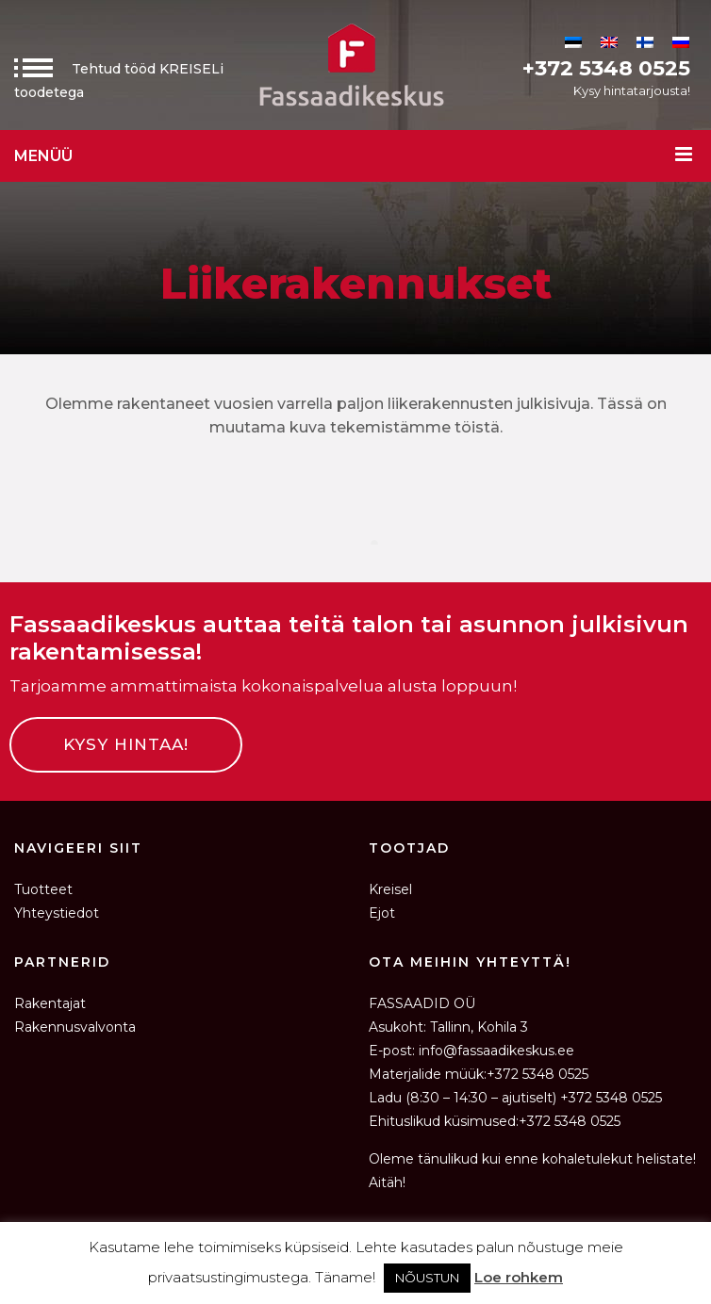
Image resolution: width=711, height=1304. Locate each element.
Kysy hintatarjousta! (631, 90)
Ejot (382, 913)
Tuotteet (43, 889)
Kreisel (390, 889)
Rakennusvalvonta (75, 1027)
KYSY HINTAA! (126, 744)
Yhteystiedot (56, 913)
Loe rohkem (518, 1277)
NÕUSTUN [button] (427, 1277)
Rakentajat (50, 1003)
